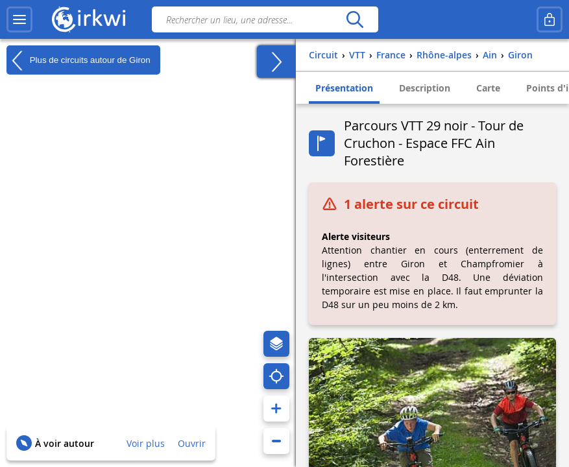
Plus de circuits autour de (78, 60)
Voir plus (146, 443)
